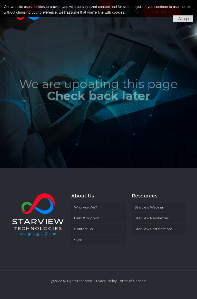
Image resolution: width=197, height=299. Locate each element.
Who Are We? (85, 207)
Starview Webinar (149, 207)
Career (80, 240)
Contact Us (83, 229)
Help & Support (87, 218)
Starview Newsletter (152, 218)
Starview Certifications (153, 229)
